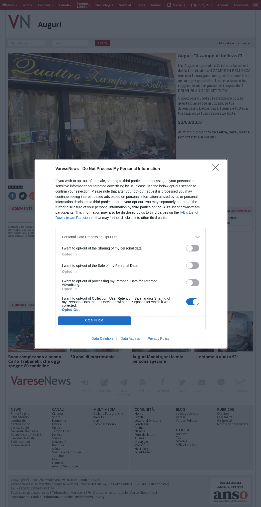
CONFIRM (94, 320)
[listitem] (130, 237)
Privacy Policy (158, 338)
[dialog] (130, 253)
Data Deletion (102, 338)
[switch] (192, 248)
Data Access (130, 338)
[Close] (217, 169)
